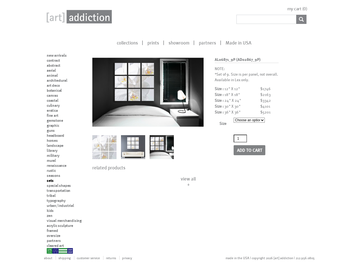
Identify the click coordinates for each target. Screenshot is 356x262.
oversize (53, 235)
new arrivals (57, 55)
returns (111, 258)
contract (53, 60)
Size (222, 123)
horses (52, 140)
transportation (58, 190)
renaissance (56, 165)
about (48, 258)
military (53, 155)
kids (50, 210)
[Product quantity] (240, 138)
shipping (64, 258)
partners (207, 42)
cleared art (55, 245)
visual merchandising (64, 220)
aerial (51, 70)
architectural (57, 80)
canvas (52, 95)
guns (51, 130)
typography (56, 200)
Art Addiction (78, 17)
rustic (51, 170)
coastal (52, 100)
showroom (179, 42)
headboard (55, 135)
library (52, 150)
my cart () (297, 8)
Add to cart (249, 150)
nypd (51, 250)
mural (51, 160)
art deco (53, 85)
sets (50, 180)
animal (52, 75)
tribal (51, 195)
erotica (52, 110)
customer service (88, 258)
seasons (53, 175)
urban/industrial (60, 205)
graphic (53, 125)
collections (127, 42)
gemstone (55, 120)
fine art (52, 115)
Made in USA (238, 42)
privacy (127, 258)
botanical (54, 90)
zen (49, 215)
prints (153, 42)
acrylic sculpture (60, 225)
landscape (55, 145)
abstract (53, 65)
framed (52, 230)
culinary (53, 105)
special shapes (59, 185)
